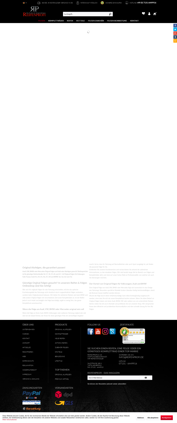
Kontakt (26, 338)
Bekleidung (60, 356)
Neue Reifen (60, 338)
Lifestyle (58, 361)
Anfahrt (26, 343)
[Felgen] (42, 21)
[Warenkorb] (155, 13)
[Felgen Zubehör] (95, 21)
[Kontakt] (134, 21)
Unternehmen (28, 329)
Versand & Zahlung (30, 379)
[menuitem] (42, 21)
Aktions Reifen (61, 343)
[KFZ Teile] (80, 21)
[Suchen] (110, 14)
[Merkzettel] (143, 13)
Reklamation (27, 365)
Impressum (26, 374)
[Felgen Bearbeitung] (117, 21)
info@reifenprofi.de (131, 357)
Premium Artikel (62, 379)
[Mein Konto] (149, 13)
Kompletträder (61, 334)
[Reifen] (70, 21)
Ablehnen (140, 418)
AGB (24, 356)
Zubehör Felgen (62, 347)
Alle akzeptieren (152, 418)
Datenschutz (28, 361)
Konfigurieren (166, 418)
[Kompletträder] (56, 21)
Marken (25, 334)
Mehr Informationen (9, 420)
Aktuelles (26, 347)
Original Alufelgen (63, 329)
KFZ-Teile (58, 352)
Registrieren (27, 352)
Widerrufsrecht (29, 370)
